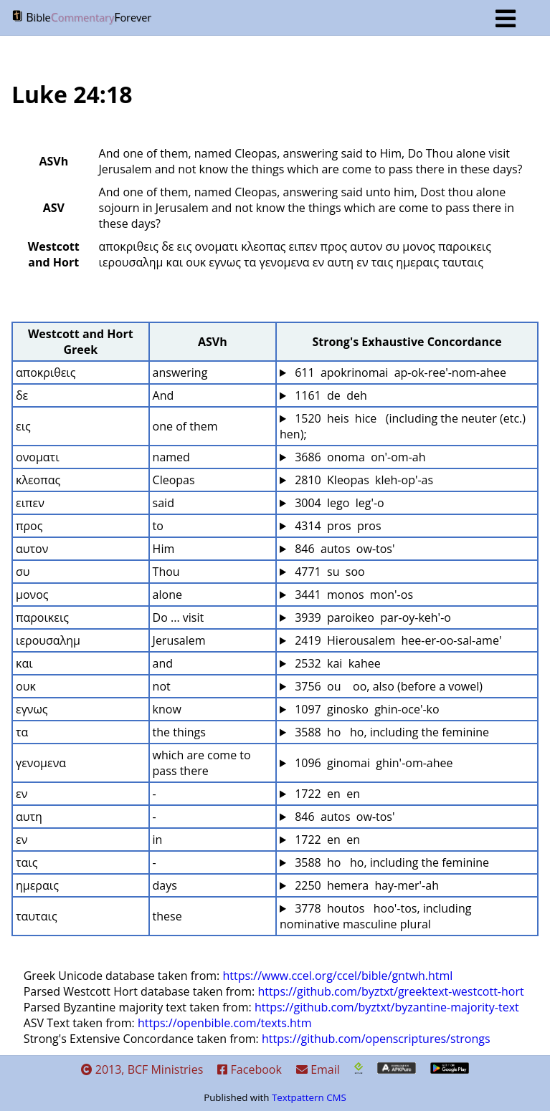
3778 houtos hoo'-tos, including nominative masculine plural (377, 916)
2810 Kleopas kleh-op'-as (362, 480)
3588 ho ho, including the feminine (390, 732)
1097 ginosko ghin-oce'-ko (366, 709)
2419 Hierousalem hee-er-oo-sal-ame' (396, 640)
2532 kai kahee (336, 663)
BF (263, 18)
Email (318, 1069)
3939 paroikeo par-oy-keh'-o (371, 617)
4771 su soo (328, 571)
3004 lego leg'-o (338, 503)
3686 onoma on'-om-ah (359, 457)
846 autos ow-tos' (343, 549)
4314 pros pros (336, 526)
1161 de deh (329, 395)
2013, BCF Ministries (142, 1069)
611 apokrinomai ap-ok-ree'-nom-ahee (399, 372)
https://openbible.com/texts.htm (225, 1023)
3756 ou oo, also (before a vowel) (387, 686)
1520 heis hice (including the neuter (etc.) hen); (404, 426)
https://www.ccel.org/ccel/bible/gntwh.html (337, 975)
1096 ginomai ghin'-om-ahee (372, 763)
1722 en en (326, 794)
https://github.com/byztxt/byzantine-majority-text (387, 1007)
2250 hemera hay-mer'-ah (365, 885)
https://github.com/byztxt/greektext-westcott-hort (390, 991)
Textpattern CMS (309, 1097)
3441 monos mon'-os (352, 594)
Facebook (249, 1069)
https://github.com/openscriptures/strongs (376, 1039)
